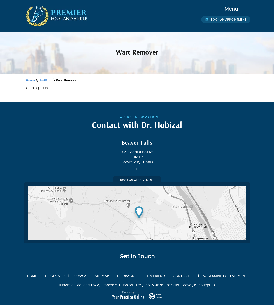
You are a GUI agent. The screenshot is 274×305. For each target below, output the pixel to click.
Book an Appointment (228, 19)
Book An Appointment (137, 180)
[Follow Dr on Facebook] (128, 266)
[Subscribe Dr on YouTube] (141, 266)
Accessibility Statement (225, 276)
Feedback (125, 276)
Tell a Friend (153, 276)
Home (30, 80)
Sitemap (102, 276)
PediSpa (45, 80)
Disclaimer (55, 276)
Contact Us (184, 276)
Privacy (80, 276)
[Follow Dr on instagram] (147, 266)
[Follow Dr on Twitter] (135, 266)
